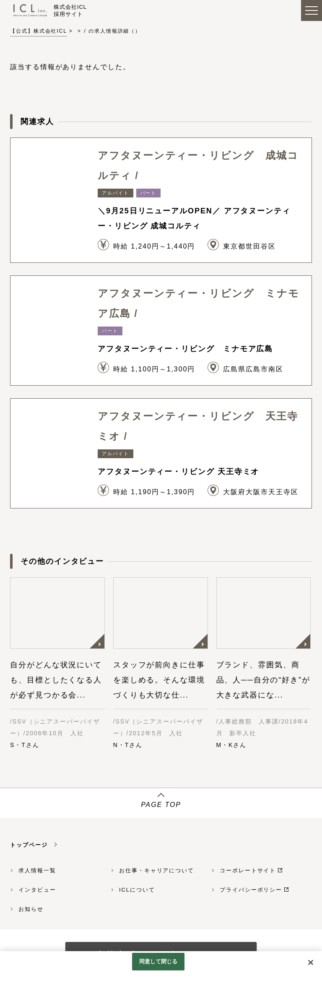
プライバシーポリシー (251, 890)
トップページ (29, 845)
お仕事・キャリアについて (156, 870)
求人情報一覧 (37, 870)
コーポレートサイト (248, 870)
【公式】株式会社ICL (38, 31)
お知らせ (31, 909)
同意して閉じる (158, 961)
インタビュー (37, 890)
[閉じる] (310, 962)
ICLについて (137, 890)
